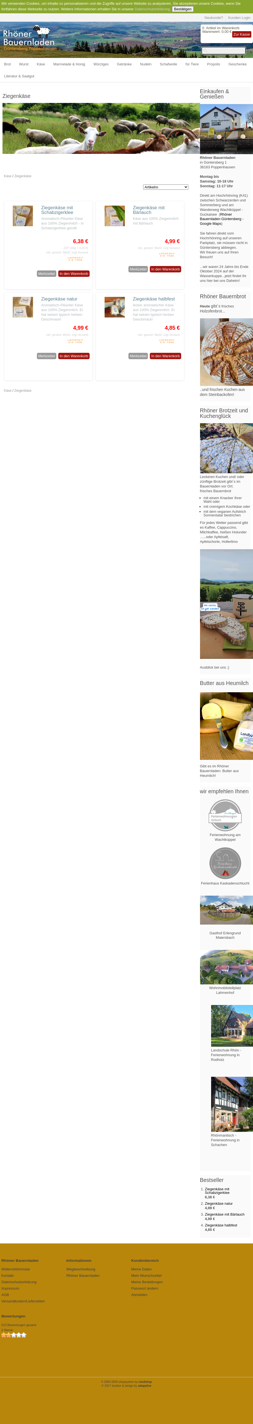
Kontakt (7, 1275)
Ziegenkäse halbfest (154, 299)
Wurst (24, 64)
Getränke (124, 64)
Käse (41, 64)
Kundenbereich (145, 1260)
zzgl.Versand (80, 252)
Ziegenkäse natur (59, 299)
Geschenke (238, 64)
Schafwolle (168, 64)
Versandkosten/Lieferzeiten (23, 1301)
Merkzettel (46, 274)
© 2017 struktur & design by (126, 1385)
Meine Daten (141, 1269)
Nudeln (145, 64)
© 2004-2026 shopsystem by (126, 1381)
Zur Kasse (242, 34)
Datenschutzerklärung (152, 9)
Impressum (10, 1288)
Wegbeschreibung (80, 1269)
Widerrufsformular (15, 1269)
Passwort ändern (144, 1288)
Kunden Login (239, 18)
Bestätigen (183, 9)
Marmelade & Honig (69, 64)
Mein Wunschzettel (146, 1275)
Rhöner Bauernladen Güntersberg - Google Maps (222, 219)
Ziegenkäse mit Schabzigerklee (57, 210)
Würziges (100, 64)
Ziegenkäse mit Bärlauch (149, 210)
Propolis (213, 64)
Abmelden (139, 1295)
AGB (5, 1295)
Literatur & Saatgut (19, 76)
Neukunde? (213, 18)
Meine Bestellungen (147, 1282)
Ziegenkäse (22, 176)
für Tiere (192, 64)
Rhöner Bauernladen (83, 1275)
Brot (7, 64)
